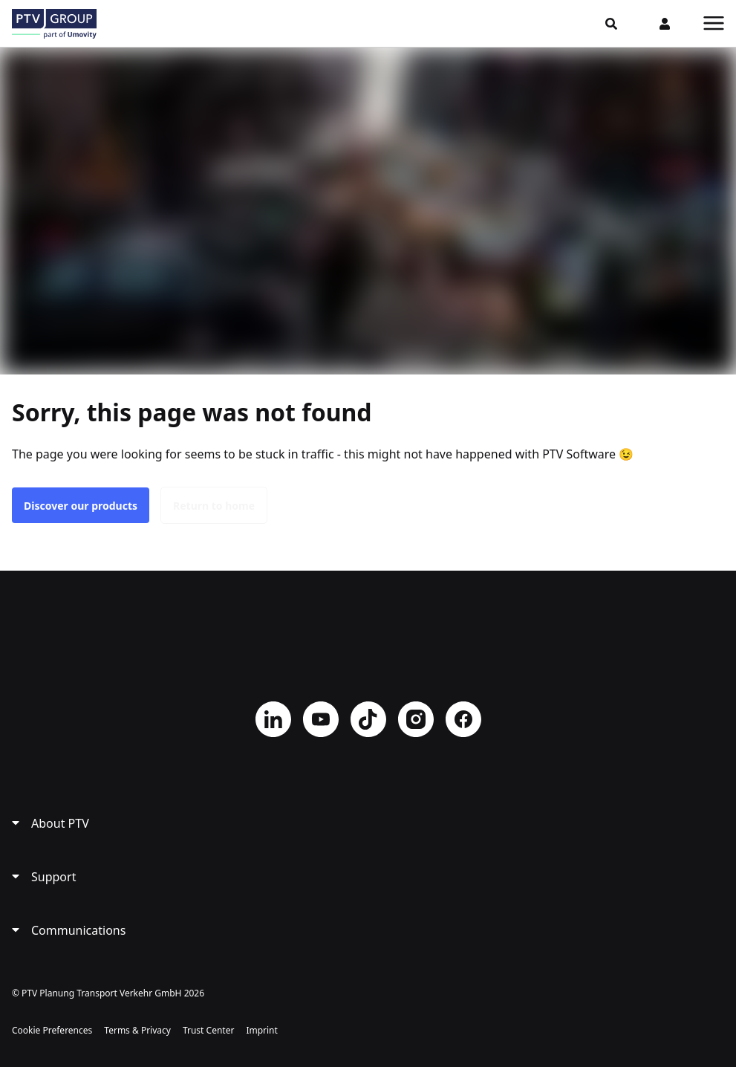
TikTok (368, 719)
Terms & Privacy (137, 1030)
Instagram (416, 719)
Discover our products (80, 506)
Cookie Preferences (52, 1030)
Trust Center (208, 1030)
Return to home (214, 506)
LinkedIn (273, 719)
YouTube (321, 719)
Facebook (463, 719)
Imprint (261, 1030)
